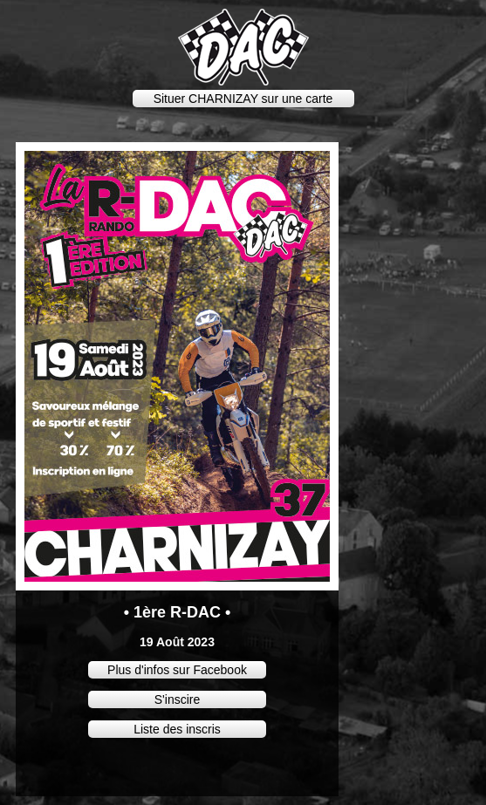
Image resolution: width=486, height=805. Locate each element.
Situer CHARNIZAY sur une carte (243, 99)
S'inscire (177, 699)
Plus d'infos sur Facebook (177, 670)
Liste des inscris (177, 729)
